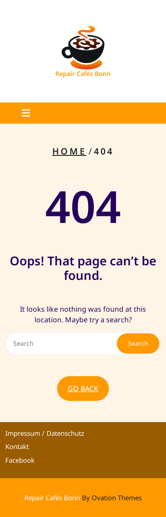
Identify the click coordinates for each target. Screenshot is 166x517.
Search (138, 343)
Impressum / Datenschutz (44, 433)
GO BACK (83, 388)
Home (69, 151)
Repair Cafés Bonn (83, 73)
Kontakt (17, 446)
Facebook (20, 460)
